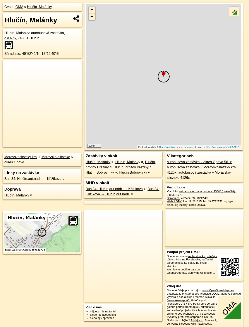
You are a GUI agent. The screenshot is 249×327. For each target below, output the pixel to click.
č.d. (10, 38)
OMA (19, 7)
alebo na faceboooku (103, 314)
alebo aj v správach (102, 318)
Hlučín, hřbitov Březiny (130, 167)
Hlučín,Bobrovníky (100, 172)
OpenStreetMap (167, 147)
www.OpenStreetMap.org (218, 290)
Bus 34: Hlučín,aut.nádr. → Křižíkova (32, 179)
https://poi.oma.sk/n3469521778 (223, 147)
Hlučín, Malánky (39, 7)
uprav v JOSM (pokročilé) (219, 191)
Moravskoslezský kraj (21, 157)
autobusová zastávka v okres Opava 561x (199, 162)
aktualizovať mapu (190, 191)
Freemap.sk (190, 147)
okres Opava (14, 162)
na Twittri (207, 259)
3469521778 (174, 194)
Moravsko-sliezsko (55, 157)
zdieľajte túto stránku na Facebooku (192, 258)
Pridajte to (197, 320)
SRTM (208, 317)
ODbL (215, 293)
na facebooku (196, 256)
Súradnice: (12, 53)
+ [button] (92, 10)
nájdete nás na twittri (102, 311)
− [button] (92, 17)
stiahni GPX (174, 201)
